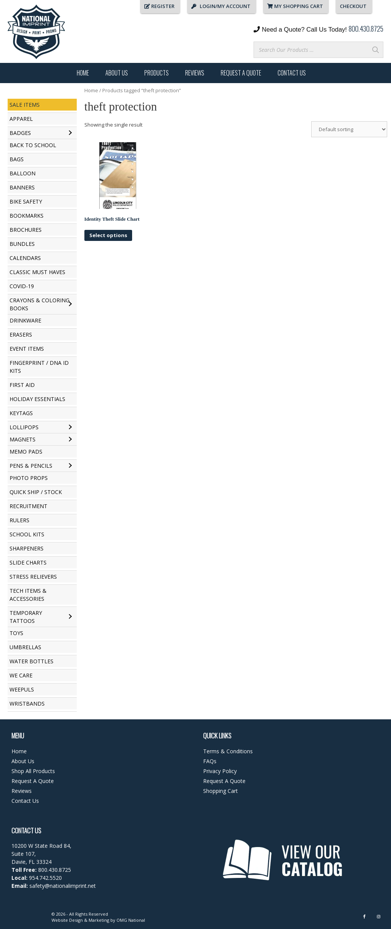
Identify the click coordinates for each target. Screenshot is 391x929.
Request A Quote (241, 72)
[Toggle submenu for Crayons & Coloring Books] (70, 304)
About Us (116, 72)
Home (83, 72)
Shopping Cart (220, 790)
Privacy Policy (220, 771)
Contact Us (292, 72)
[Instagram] (378, 916)
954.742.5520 (45, 877)
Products (156, 72)
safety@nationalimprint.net (62, 885)
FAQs (210, 761)
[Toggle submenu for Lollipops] (70, 427)
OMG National (130, 920)
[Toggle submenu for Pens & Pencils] (70, 466)
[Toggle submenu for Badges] (70, 133)
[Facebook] (364, 916)
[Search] (375, 50)
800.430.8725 (366, 29)
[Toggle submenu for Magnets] (70, 439)
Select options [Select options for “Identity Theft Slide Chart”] (108, 235)
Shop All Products (33, 771)
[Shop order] (349, 129)
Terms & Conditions (228, 751)
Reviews (194, 72)
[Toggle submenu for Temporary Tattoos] (70, 617)
